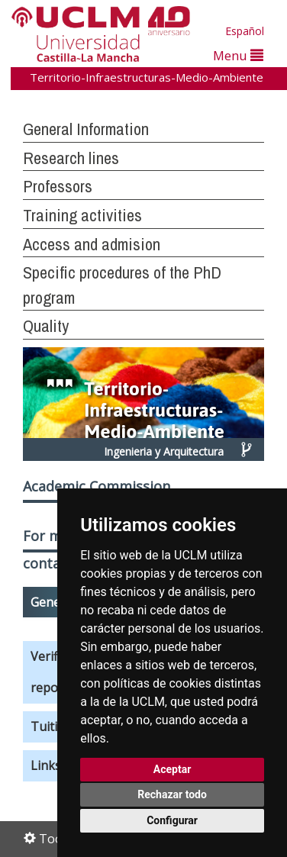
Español (244, 31)
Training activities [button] (82, 215)
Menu (238, 55)
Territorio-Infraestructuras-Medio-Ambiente (146, 77)
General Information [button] (86, 129)
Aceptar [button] (172, 769)
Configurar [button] (172, 820)
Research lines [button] (71, 158)
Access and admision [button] (91, 244)
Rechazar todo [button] (172, 794)
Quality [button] (46, 325)
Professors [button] (57, 186)
